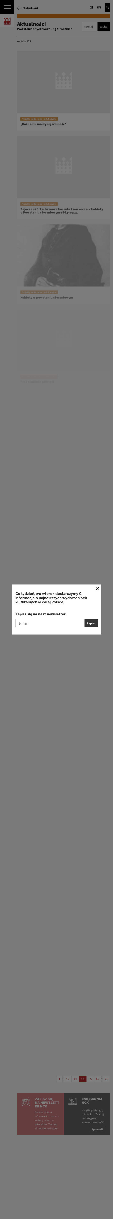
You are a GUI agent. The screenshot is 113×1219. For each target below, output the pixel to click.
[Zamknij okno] (97, 588)
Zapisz (91, 623)
